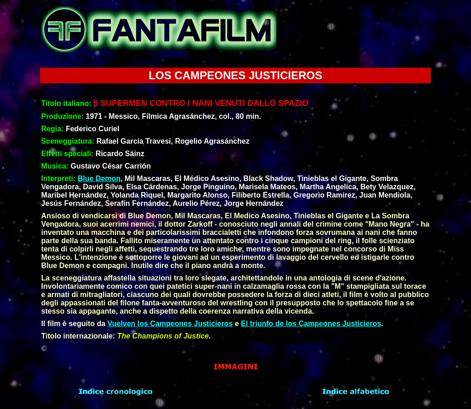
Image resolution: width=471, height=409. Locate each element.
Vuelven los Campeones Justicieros (170, 323)
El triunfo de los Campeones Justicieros (311, 323)
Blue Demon (99, 178)
